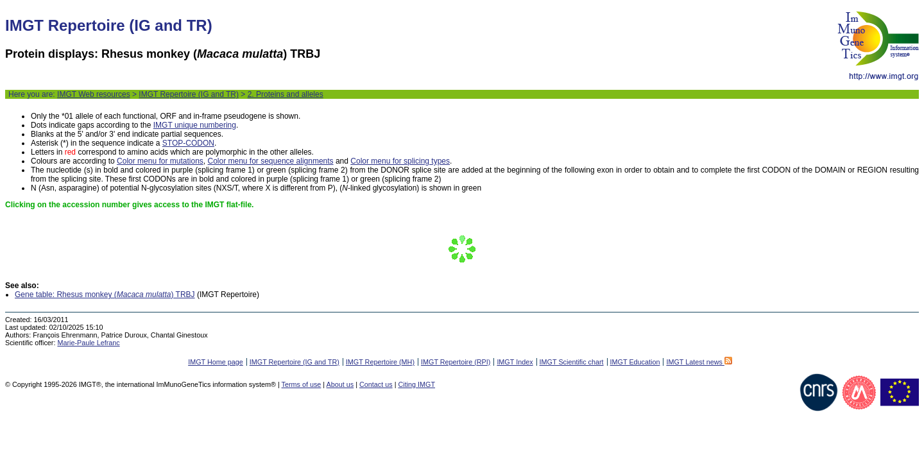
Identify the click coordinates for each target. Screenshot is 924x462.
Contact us (376, 384)
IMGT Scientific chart (572, 362)
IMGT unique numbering (194, 125)
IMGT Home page (215, 362)
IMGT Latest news (699, 362)
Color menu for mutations (160, 161)
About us (340, 384)
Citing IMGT (416, 384)
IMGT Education (635, 362)
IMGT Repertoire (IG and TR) (189, 94)
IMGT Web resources (93, 94)
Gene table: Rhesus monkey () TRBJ (105, 294)
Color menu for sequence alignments (270, 161)
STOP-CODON (188, 143)
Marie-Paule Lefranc (88, 342)
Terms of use (301, 384)
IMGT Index (515, 362)
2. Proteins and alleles (285, 94)
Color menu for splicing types (400, 161)
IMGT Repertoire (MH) (380, 362)
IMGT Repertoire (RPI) (455, 362)
